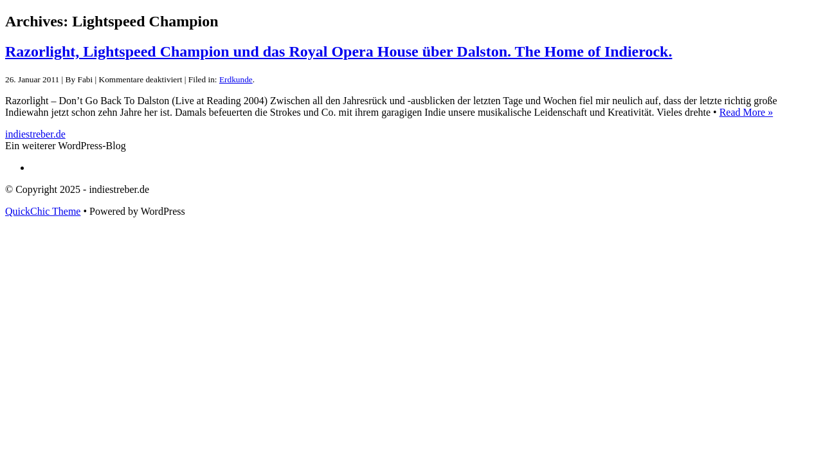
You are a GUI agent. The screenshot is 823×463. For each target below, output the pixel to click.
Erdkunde (236, 79)
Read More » (746, 112)
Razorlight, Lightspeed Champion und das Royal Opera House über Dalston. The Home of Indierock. (338, 51)
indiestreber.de (35, 134)
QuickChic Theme (42, 211)
